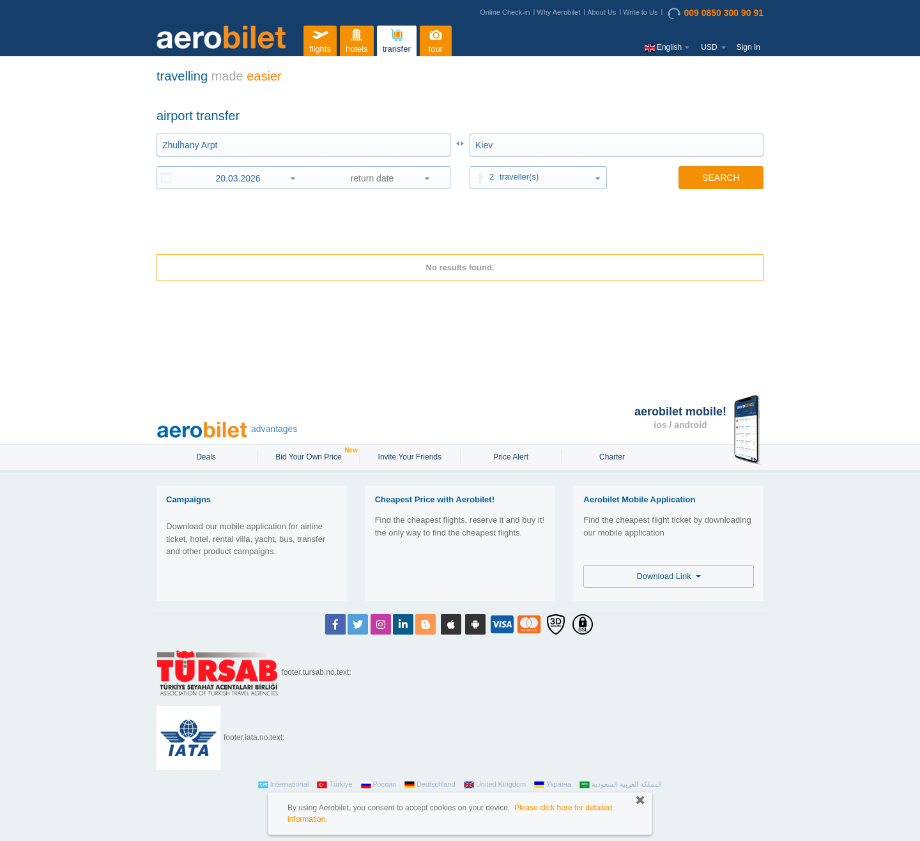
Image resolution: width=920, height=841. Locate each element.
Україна (552, 785)
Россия (378, 785)
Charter (612, 456)
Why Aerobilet (558, 12)
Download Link (668, 576)
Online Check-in (505, 12)
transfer (397, 39)
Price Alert (510, 456)
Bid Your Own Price (309, 455)
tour (435, 39)
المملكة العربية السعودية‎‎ (620, 785)
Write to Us (640, 12)
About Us (601, 12)
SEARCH (720, 178)
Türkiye (334, 785)
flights (320, 39)
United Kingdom (495, 785)
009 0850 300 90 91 (715, 13)
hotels (356, 39)
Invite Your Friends (409, 456)
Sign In (748, 47)
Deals (207, 456)
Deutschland (430, 785)
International (283, 785)
